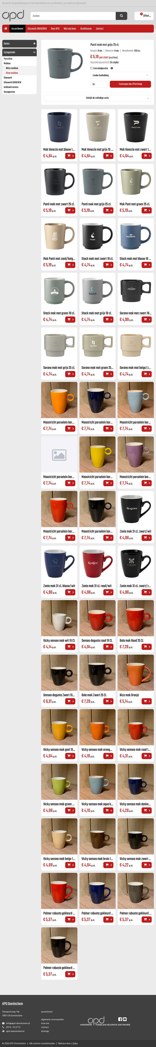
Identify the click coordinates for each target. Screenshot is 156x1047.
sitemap (45, 1031)
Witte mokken (12, 68)
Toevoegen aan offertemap (130, 84)
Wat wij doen (70, 29)
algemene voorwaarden (52, 1019)
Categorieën (9, 52)
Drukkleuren (86, 29)
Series (7, 43)
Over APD (55, 29)
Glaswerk (8, 78)
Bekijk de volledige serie (97, 98)
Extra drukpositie (100, 68)
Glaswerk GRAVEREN (37, 29)
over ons (45, 1023)
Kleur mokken (12, 73)
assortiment (47, 1012)
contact (45, 1027)
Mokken (7, 64)
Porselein (8, 59)
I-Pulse (74, 1043)
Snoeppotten (9, 92)
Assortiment (17, 29)
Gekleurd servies (11, 87)
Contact (99, 29)
